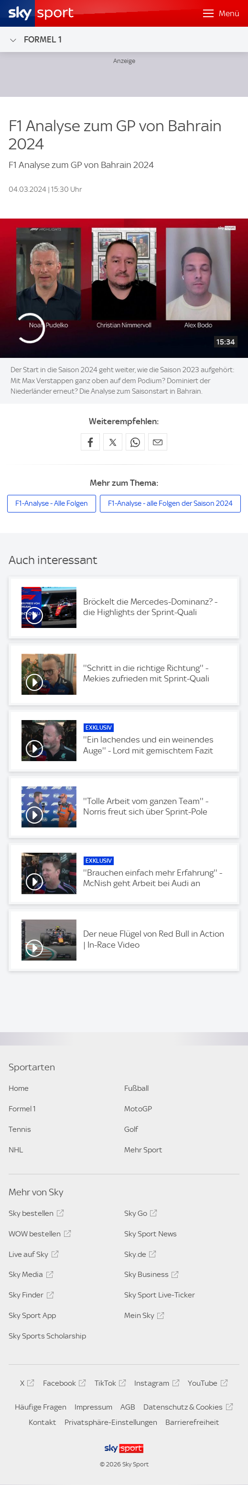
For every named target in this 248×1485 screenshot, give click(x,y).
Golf (131, 1129)
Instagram (155, 1385)
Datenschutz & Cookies (186, 1408)
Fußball (136, 1088)
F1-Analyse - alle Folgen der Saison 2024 (170, 503)
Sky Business (150, 1276)
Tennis (20, 1129)
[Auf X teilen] (112, 441)
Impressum (93, 1407)
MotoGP (138, 1108)
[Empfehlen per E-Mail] (157, 441)
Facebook (63, 1385)
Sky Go (139, 1215)
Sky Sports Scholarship (47, 1335)
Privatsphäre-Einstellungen (111, 1422)
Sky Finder (30, 1296)
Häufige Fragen (40, 1407)
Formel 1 (35, 39)
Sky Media (29, 1276)
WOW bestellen (38, 1235)
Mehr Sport (143, 1149)
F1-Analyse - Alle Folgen (51, 503)
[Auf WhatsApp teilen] (135, 441)
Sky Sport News (150, 1233)
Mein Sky (143, 1317)
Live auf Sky (32, 1256)
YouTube (206, 1385)
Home (19, 1088)
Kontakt (42, 1422)
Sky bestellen (35, 1215)
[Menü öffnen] (221, 13)
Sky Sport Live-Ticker (159, 1294)
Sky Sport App (32, 1315)
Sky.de (138, 1256)
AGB (127, 1407)
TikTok (109, 1385)
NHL (16, 1149)
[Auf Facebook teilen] (90, 441)
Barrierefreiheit (192, 1422)
